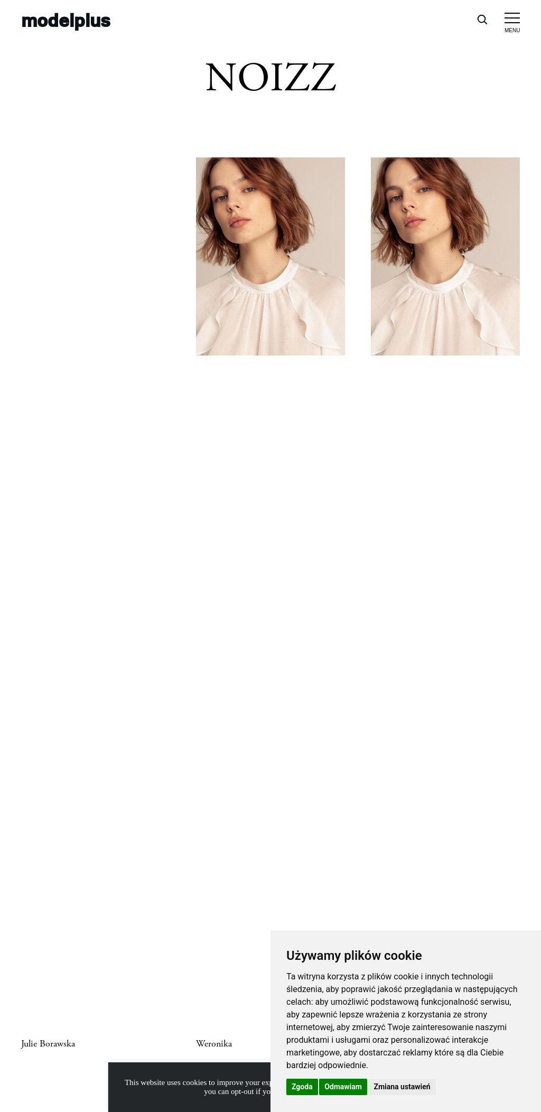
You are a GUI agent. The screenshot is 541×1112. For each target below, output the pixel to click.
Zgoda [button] (302, 1086)
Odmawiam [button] (343, 1086)
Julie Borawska (48, 1044)
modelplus (65, 19)
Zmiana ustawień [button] (402, 1086)
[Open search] (481, 19)
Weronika (214, 1044)
